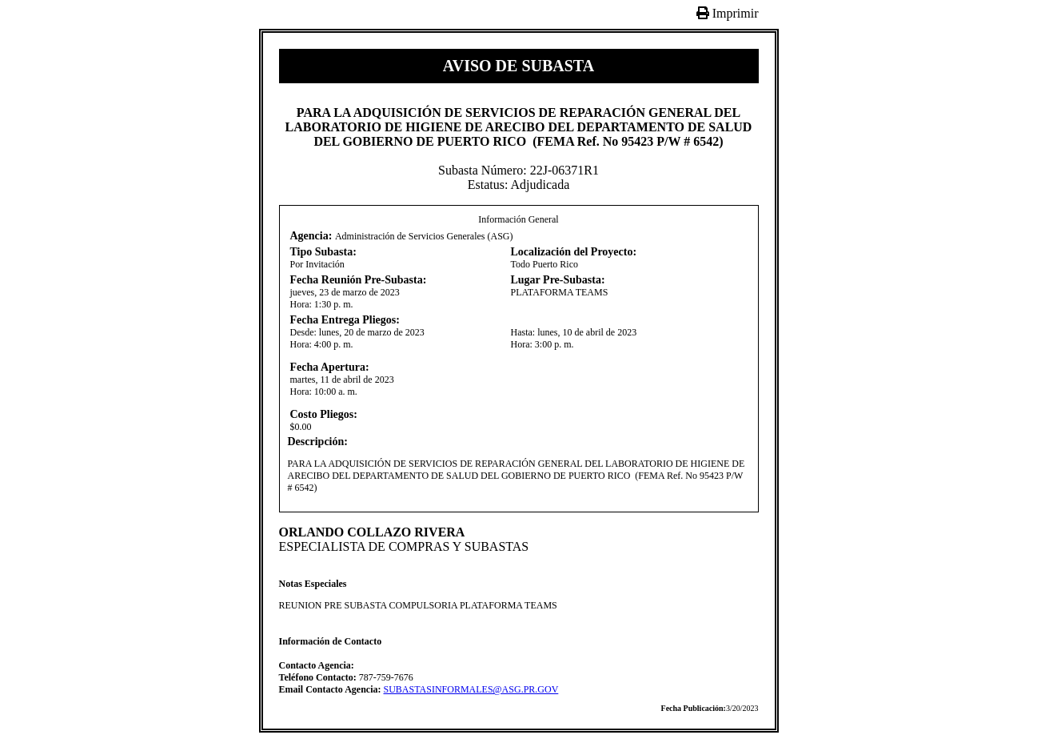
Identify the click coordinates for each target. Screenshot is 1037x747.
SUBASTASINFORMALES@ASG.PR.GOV (471, 689)
